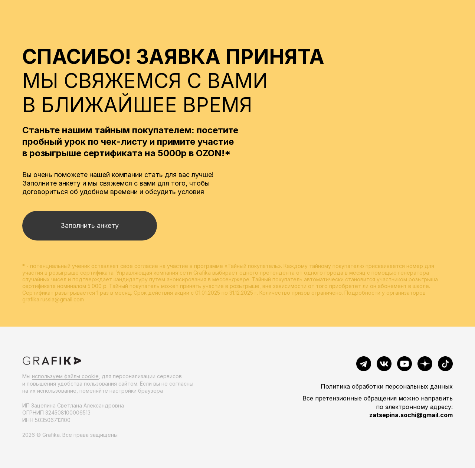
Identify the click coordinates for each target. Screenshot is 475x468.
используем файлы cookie (65, 376)
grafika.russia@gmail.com (53, 299)
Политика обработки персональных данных (387, 386)
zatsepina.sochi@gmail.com (411, 415)
